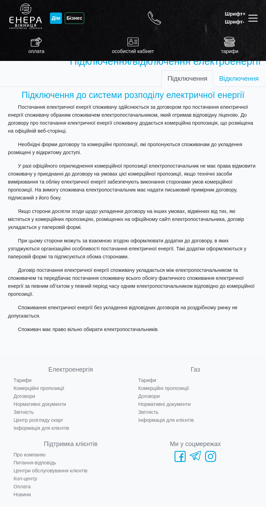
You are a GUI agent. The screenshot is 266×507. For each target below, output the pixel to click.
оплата (36, 45)
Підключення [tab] (187, 78)
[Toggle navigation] (254, 18)
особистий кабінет (133, 45)
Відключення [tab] (239, 78)
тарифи (229, 45)
